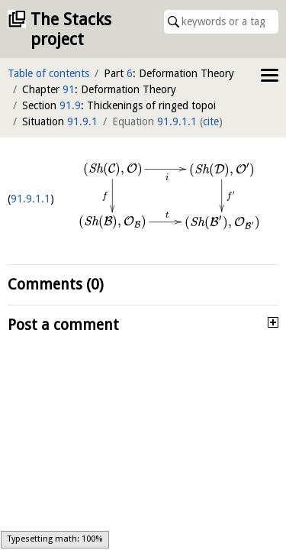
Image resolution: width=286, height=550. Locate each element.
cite (211, 121)
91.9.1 (82, 121)
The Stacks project (71, 29)
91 (69, 89)
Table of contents (48, 73)
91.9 (70, 105)
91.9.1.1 (177, 121)
